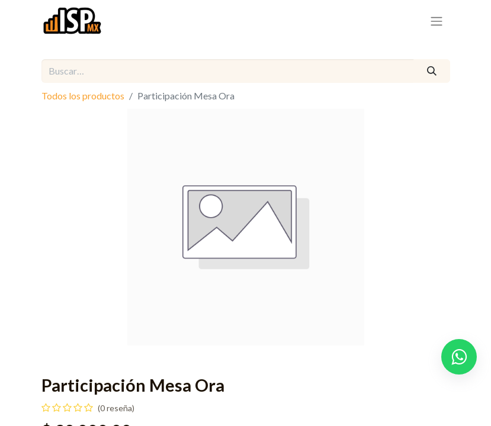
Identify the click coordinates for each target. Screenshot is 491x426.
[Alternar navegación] (436, 21)
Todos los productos (82, 95)
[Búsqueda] (431, 71)
